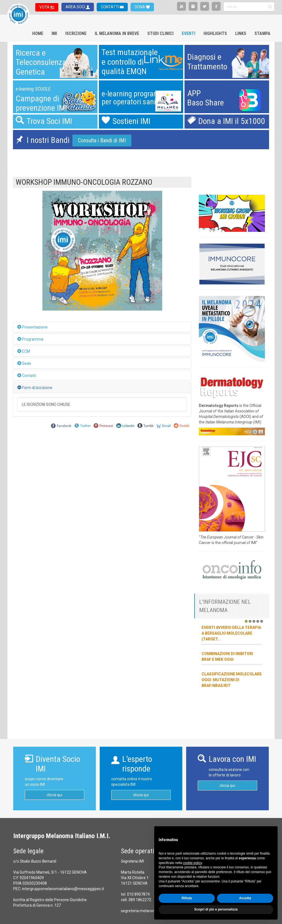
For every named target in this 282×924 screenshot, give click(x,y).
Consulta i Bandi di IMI (102, 140)
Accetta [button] (245, 898)
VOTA (44, 7)
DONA (140, 7)
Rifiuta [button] (186, 898)
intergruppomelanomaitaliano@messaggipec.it (63, 889)
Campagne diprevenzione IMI (41, 103)
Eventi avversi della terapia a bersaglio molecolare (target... (231, 633)
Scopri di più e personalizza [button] (216, 909)
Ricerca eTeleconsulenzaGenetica (41, 62)
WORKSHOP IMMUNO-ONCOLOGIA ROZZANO (84, 182)
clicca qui (54, 795)
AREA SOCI (76, 7)
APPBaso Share (205, 98)
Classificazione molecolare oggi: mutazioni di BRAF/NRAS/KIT (232, 680)
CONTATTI (110, 7)
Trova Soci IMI (49, 121)
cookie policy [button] (192, 863)
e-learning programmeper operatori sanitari (135, 98)
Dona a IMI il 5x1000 (231, 121)
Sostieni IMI (131, 121)
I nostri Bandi (48, 140)
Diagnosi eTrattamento (207, 61)
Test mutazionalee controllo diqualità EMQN (130, 61)
